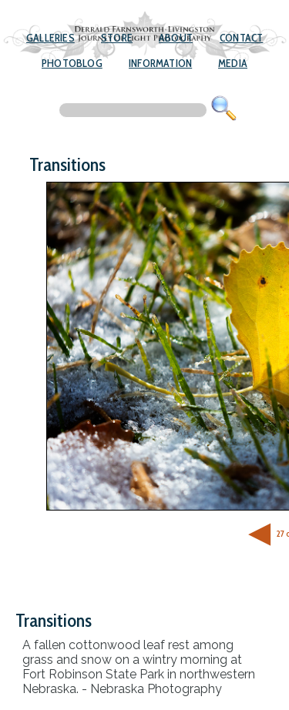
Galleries (50, 38)
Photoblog (72, 63)
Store (117, 38)
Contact (241, 38)
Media (232, 63)
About (176, 38)
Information (160, 63)
